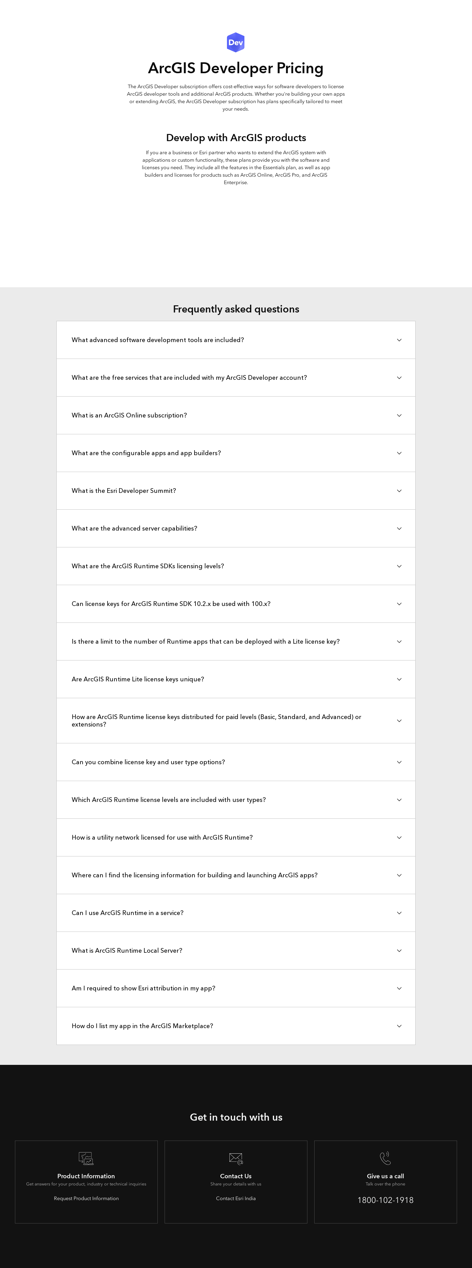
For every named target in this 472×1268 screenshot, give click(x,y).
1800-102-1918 (385, 1200)
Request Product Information (86, 1198)
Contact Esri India (236, 1198)
